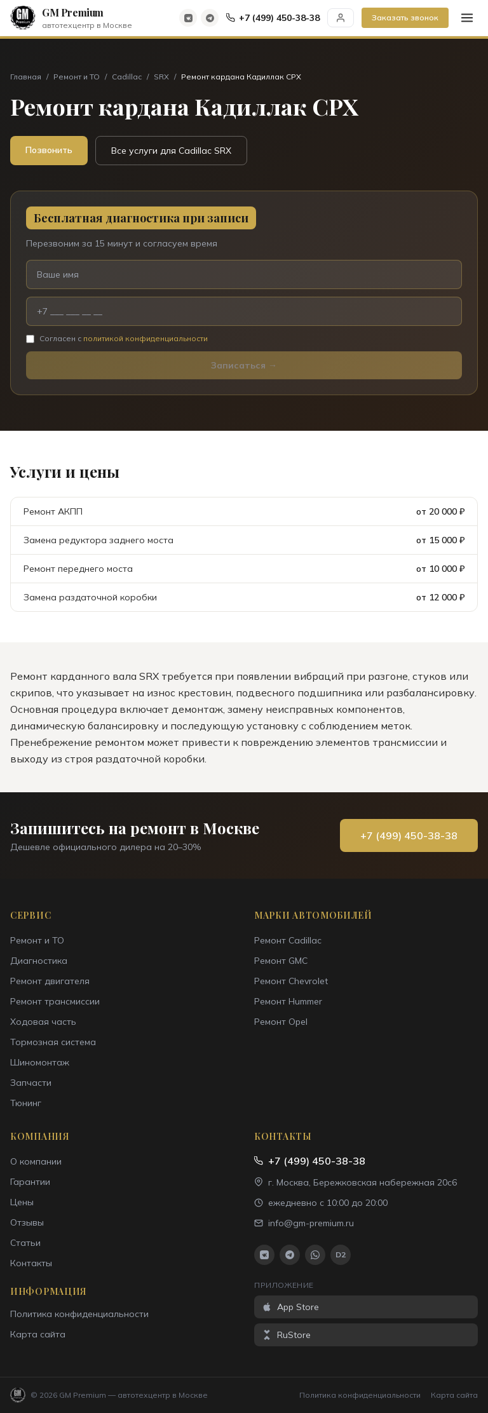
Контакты (31, 1263)
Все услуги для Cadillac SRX (171, 150)
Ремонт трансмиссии (55, 1001)
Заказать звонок (405, 17)
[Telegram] (210, 18)
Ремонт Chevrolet (291, 981)
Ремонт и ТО (76, 76)
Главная (25, 76)
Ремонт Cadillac (288, 940)
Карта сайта (37, 1334)
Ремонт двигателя (50, 981)
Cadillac (127, 76)
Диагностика (38, 960)
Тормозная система (53, 1042)
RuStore (286, 1335)
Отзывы (27, 1222)
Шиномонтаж (39, 1062)
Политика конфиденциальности (79, 1314)
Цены (22, 1202)
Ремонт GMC (281, 960)
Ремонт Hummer (288, 1001)
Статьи (25, 1242)
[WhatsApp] (315, 1255)
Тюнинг (25, 1103)
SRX (161, 76)
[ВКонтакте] (188, 18)
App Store (290, 1307)
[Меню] (467, 18)
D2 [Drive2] (341, 1254)
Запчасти (30, 1082)
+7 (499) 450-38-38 (273, 18)
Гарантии (30, 1181)
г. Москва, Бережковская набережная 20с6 (355, 1182)
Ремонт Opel (281, 1021)
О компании (36, 1161)
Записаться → (244, 365)
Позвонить (48, 150)
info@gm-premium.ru (304, 1223)
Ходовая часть (43, 1021)
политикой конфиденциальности (145, 338)
